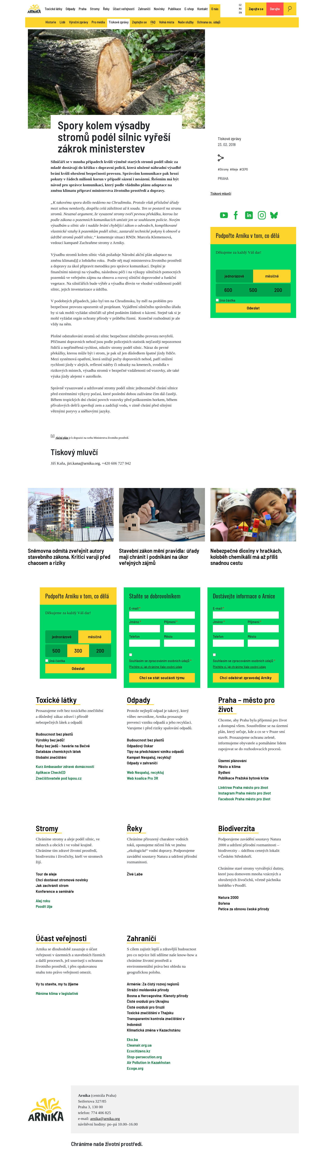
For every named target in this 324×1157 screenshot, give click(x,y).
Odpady (70, 9)
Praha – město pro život (246, 704)
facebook (236, 213)
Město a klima (229, 766)
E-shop (189, 9)
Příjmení (171, 622)
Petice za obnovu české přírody (243, 908)
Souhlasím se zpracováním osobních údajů (160, 660)
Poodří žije (44, 906)
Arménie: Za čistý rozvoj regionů (153, 983)
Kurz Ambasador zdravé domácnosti (65, 766)
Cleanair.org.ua (139, 1045)
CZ (240, 5)
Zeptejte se (139, 22)
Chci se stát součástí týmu (162, 677)
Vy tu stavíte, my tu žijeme (57, 983)
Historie (50, 22)
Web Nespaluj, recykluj (145, 772)
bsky (273, 213)
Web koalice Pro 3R (142, 778)
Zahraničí (144, 9)
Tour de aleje (46, 873)
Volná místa (166, 22)
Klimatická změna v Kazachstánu (153, 1029)
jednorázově (234, 275)
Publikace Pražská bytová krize (243, 777)
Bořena (224, 903)
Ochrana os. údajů (208, 22)
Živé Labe (135, 873)
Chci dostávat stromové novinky (62, 879)
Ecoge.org (135, 1068)
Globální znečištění (51, 757)
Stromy (94, 9)
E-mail (134, 608)
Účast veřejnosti (124, 9)
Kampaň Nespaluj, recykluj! (149, 757)
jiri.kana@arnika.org (83, 463)
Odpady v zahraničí (142, 762)
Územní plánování (232, 760)
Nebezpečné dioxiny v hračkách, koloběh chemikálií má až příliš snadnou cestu (246, 556)
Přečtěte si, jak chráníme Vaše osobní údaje (155, 667)
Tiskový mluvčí (220, 193)
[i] (76, 260)
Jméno (135, 622)
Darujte (275, 9)
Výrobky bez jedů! (50, 739)
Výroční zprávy (78, 22)
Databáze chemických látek (58, 751)
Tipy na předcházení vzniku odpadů (155, 751)
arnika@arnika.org (105, 1118)
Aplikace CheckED (50, 772)
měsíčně (272, 275)
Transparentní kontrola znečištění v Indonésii (155, 1021)
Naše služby (186, 22)
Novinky (159, 9)
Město (168, 636)
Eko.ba (132, 1039)
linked (249, 213)
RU (240, 8)
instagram (261, 213)
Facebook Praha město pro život (244, 798)
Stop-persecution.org (144, 1056)
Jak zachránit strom (52, 885)
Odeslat (253, 307)
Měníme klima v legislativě (57, 993)
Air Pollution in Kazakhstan (148, 1062)
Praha (82, 9)
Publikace (174, 9)
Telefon (134, 636)
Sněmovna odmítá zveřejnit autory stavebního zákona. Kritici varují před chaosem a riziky (69, 556)
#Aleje (234, 169)
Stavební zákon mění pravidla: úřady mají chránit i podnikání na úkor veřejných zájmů (159, 556)
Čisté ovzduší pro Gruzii (145, 1007)
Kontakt (202, 9)
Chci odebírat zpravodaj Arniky (246, 677)
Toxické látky (53, 9)
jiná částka (227, 300)
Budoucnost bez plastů (54, 734)
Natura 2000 (228, 897)
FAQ (153, 22)
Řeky (106, 9)
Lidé (62, 22)
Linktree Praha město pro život (243, 787)
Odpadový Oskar (140, 745)
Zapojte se (256, 9)
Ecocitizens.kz (138, 1050)
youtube (224, 213)
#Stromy (223, 169)
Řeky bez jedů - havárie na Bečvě (63, 745)
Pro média (98, 22)
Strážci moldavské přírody (148, 989)
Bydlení (224, 772)
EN (240, 12)
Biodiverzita (236, 828)
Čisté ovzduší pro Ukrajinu (148, 1001)
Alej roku (43, 900)
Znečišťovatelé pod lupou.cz (58, 778)
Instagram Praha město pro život (244, 792)
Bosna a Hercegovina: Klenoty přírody (157, 995)
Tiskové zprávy (118, 22)
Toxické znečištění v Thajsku (150, 1012)
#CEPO (243, 169)
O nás (214, 9)
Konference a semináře (55, 891)
